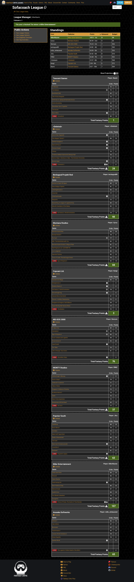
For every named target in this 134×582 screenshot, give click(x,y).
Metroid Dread (56, 489)
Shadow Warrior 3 (57, 286)
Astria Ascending (57, 103)
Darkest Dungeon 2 (57, 141)
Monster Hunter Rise (57, 231)
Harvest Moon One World (59, 296)
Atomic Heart (55, 161)
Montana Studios (73, 41)
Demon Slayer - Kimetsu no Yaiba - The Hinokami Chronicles (68, 158)
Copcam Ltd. (72, 63)
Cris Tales (55, 347)
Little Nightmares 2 (57, 189)
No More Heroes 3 (57, 392)
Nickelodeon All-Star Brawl (59, 402)
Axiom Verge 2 (56, 379)
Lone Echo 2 (55, 447)
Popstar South (72, 54)
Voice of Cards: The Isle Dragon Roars (62, 257)
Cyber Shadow (56, 479)
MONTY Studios (73, 57)
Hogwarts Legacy (62, 453)
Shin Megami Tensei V (58, 138)
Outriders (54, 431)
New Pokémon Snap (57, 485)
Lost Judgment (56, 251)
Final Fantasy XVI (56, 482)
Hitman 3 (54, 521)
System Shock (56, 540)
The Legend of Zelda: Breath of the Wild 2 (69, 550)
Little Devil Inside (56, 196)
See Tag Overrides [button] (22, 40)
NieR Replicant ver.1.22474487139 (61, 247)
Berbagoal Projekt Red (75, 47)
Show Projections (106, 73)
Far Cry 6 (54, 238)
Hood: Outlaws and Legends (60, 337)
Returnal (54, 476)
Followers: (17, 20)
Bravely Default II (56, 234)
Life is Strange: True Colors (59, 350)
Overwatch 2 (61, 164)
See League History (22, 33)
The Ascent (55, 109)
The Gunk (54, 440)
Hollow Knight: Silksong (58, 376)
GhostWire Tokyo (62, 357)
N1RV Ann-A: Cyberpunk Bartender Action (63, 100)
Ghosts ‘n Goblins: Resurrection (60, 299)
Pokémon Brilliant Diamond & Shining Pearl (63, 154)
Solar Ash (54, 193)
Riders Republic (56, 537)
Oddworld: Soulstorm (58, 382)
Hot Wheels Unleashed (58, 495)
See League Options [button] (23, 35)
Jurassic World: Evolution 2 (59, 534)
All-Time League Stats (21, 12)
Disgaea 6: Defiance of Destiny (60, 389)
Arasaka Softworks (74, 50)
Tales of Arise (56, 386)
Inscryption (55, 498)
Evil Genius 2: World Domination (66, 212)
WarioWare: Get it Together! (59, 106)
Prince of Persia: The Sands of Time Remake (70, 502)
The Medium (55, 90)
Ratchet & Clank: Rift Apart (59, 183)
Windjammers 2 (56, 283)
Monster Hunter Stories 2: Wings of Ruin (63, 244)
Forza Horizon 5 (56, 341)
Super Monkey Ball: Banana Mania (61, 306)
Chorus (54, 151)
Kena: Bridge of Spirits (58, 186)
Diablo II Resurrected (57, 437)
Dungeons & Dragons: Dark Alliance (61, 302)
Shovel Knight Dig (57, 292)
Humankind (61, 116)
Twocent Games (73, 67)
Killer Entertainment (75, 37)
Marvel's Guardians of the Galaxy (61, 206)
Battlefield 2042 (56, 93)
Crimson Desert (56, 148)
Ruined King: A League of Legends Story (63, 203)
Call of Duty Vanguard (58, 96)
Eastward (54, 450)
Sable (53, 395)
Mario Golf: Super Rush (58, 434)
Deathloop (55, 424)
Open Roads (55, 344)
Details (56, 81)
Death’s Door (55, 492)
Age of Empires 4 (62, 261)
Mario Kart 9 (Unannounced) (59, 444)
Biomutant (55, 527)
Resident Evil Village (57, 279)
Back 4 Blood (55, 427)
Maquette (55, 199)
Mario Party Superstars (58, 399)
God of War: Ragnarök (58, 135)
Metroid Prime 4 (56, 145)
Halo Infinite (55, 524)
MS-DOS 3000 (72, 44)
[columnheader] (95, 34)
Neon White (55, 113)
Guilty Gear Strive (56, 472)
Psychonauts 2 (56, 530)
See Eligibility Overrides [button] (24, 37)
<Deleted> (71, 60)
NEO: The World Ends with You (60, 241)
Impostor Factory (57, 254)
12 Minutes (55, 87)
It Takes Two (55, 328)
